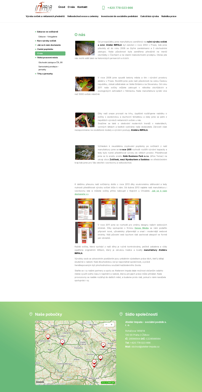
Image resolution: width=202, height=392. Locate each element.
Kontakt (82, 7)
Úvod (61, 7)
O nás (71, 7)
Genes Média (141, 228)
